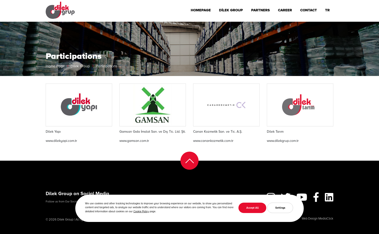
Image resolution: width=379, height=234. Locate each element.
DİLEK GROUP (231, 10)
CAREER (285, 10)
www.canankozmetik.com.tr (213, 140)
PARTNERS (260, 10)
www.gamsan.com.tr (134, 140)
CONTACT (308, 10)
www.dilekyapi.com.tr (61, 140)
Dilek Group (80, 66)
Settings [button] (280, 207)
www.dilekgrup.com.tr (283, 140)
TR (327, 10)
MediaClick (325, 218)
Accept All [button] (252, 207)
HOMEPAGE (201, 10)
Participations (106, 66)
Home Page (55, 66)
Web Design (310, 218)
